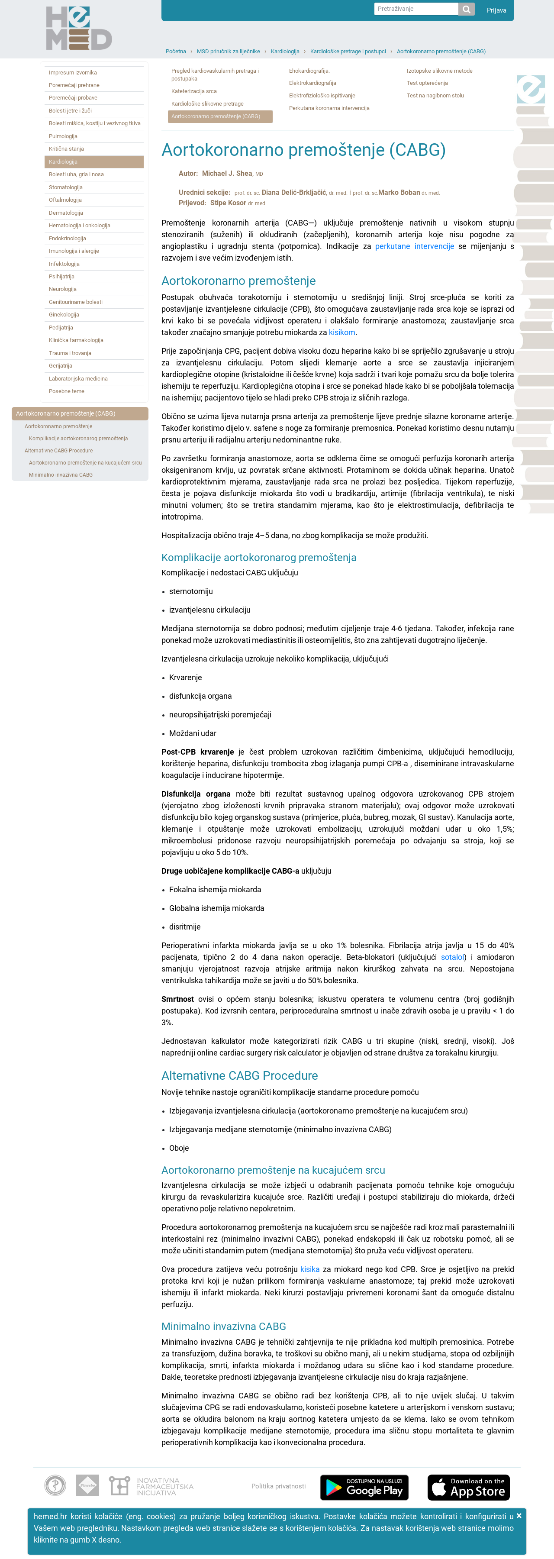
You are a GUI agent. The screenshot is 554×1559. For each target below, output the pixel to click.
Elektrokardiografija (312, 83)
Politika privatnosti (278, 1486)
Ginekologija (64, 314)
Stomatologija (66, 187)
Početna (176, 51)
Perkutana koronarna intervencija (329, 108)
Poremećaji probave (73, 97)
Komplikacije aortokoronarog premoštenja (78, 439)
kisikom (342, 332)
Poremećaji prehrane (74, 85)
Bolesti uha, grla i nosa (76, 174)
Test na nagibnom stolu (435, 95)
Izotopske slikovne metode (440, 71)
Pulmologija (63, 136)
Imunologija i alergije (74, 251)
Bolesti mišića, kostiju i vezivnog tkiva (95, 123)
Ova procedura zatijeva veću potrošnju (230, 1269)
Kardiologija (285, 51)
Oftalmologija (65, 200)
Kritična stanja (66, 148)
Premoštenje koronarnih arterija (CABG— (337, 234)
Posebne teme (66, 391)
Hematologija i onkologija (79, 225)
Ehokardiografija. (309, 71)
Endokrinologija (67, 238)
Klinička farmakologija (76, 340)
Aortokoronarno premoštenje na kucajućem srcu (85, 463)
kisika (310, 1269)
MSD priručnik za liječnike (228, 51)
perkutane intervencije (414, 246)
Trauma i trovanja (70, 353)
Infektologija (64, 264)
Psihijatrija (61, 276)
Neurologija (63, 289)
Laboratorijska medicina (78, 378)
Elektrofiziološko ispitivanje (322, 95)
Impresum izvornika (73, 72)
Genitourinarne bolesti (76, 302)
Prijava (496, 10)
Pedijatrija (61, 327)
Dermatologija (66, 213)
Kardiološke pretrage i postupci (348, 51)
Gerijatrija (60, 365)
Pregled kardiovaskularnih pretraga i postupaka (215, 75)
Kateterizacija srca (194, 91)
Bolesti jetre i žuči (70, 110)
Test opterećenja (427, 83)
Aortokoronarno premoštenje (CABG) (441, 51)
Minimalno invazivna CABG (61, 475)
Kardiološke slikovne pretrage (207, 103)
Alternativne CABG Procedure (59, 451)
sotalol (452, 957)
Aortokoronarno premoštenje (58, 426)
